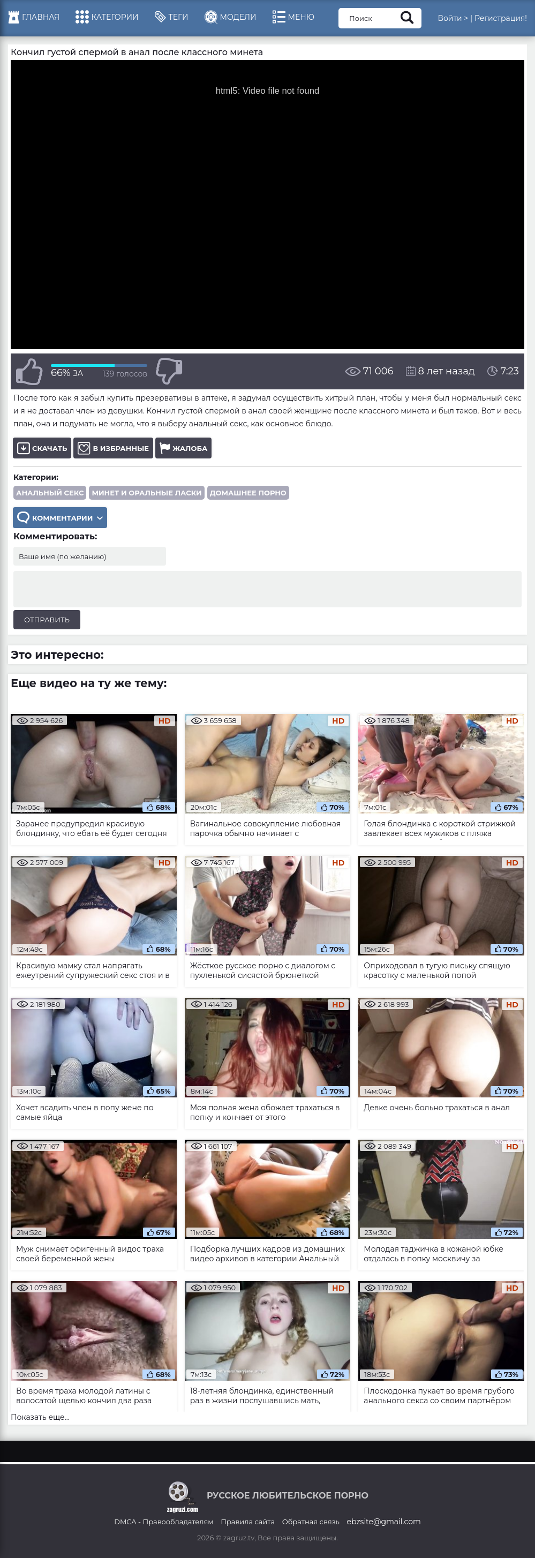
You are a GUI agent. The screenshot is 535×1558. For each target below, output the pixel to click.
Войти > (453, 18)
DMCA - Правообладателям (163, 1521)
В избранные (113, 448)
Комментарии (60, 517)
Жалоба (183, 448)
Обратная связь (311, 1521)
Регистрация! (500, 18)
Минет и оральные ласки (146, 492)
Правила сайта (248, 1521)
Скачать (42, 448)
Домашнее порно (248, 492)
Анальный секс (50, 492)
